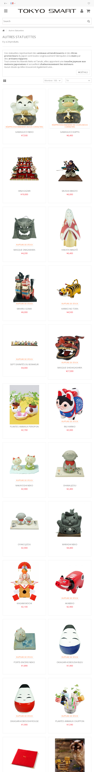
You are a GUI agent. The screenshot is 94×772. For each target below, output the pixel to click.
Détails (83, 72)
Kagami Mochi (24, 603)
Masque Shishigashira (69, 367)
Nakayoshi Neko (24, 485)
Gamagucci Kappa (69, 131)
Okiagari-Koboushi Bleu (70, 662)
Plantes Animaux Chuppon (69, 721)
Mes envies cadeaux (89, 3)
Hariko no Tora (69, 308)
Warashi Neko (69, 544)
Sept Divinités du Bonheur (24, 364)
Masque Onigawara (24, 249)
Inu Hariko (69, 426)
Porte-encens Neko (24, 662)
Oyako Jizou (24, 544)
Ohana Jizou (69, 485)
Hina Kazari (24, 190)
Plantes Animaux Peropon (24, 426)
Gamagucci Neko (24, 131)
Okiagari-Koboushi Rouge (24, 721)
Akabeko (69, 603)
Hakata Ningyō (70, 249)
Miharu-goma (24, 308)
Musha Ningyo (70, 190)
